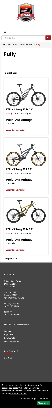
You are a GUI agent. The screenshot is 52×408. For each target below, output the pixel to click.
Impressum (9, 334)
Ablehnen (44, 398)
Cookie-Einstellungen (27, 398)
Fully (38, 44)
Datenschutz (9, 338)
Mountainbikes (26, 44)
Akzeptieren (43, 403)
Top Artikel (8, 358)
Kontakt (7, 331)
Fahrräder (12, 44)
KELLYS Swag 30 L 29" (19, 169)
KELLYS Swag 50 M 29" (19, 229)
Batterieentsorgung (12, 341)
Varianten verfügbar (15, 130)
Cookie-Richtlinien (18, 393)
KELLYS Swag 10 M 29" (19, 109)
